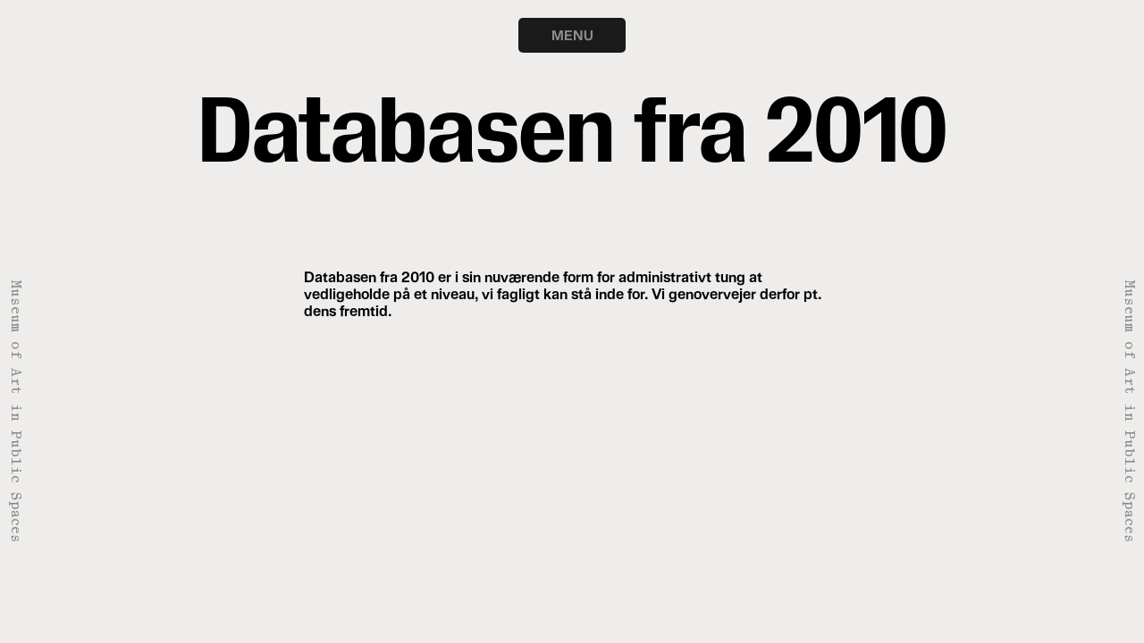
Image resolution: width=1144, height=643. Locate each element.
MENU (572, 35)
